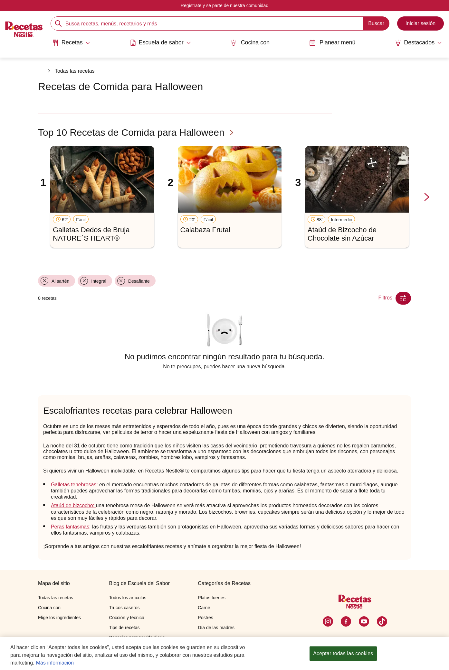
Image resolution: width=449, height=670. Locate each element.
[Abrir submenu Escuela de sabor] (159, 42)
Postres (205, 617)
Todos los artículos (127, 597)
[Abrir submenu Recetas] (71, 42)
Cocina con (250, 42)
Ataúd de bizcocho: (73, 505)
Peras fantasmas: (71, 526)
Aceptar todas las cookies (343, 653)
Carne (204, 607)
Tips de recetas (124, 627)
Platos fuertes (211, 597)
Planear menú (332, 42)
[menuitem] (71, 45)
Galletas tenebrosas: (75, 484)
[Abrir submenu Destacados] (419, 42)
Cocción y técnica (126, 617)
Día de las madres (216, 627)
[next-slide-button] (427, 197)
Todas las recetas (75, 71)
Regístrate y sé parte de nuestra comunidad (224, 5)
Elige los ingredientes (59, 617)
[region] (224, 653)
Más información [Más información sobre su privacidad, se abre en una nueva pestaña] (55, 662)
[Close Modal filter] (403, 298)
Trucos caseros (124, 607)
